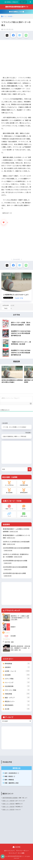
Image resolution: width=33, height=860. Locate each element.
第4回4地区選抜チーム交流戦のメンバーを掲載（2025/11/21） (16, 536)
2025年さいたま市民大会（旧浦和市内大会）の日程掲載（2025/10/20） (16, 555)
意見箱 (24, 507)
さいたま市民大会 (9, 483)
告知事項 (17, 667)
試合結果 (17, 675)
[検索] (30, 469)
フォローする (19, 298)
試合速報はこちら (16, 12)
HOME (16, 847)
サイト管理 (21, 853)
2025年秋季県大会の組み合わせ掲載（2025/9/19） (14, 574)
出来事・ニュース (17, 671)
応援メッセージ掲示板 (8, 800)
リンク (9, 514)
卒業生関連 (17, 694)
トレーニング (17, 682)
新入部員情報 (9, 490)
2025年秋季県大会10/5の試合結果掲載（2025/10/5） (15, 568)
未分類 (12, 305)
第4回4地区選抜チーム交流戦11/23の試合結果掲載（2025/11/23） (16, 530)
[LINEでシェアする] (26, 35)
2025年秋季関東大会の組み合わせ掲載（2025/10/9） (15, 562)
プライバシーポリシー (22, 850)
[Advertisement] (16, 58)
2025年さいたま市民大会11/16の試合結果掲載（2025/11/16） (16, 543)
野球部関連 (17, 663)
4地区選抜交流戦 (24, 483)
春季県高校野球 (24, 490)
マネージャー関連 (17, 690)
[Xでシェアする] (7, 35)
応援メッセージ (9, 507)
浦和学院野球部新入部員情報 (9, 798)
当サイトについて (9, 850)
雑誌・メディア (17, 697)
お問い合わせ (24, 514)
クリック (23, 2)
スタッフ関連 (17, 678)
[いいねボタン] (3, 222)
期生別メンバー (17, 701)
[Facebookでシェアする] (13, 35)
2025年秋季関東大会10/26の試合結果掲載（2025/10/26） (16, 549)
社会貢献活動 (17, 686)
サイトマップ (13, 853)
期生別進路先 (17, 705)
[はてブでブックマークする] (19, 35)
